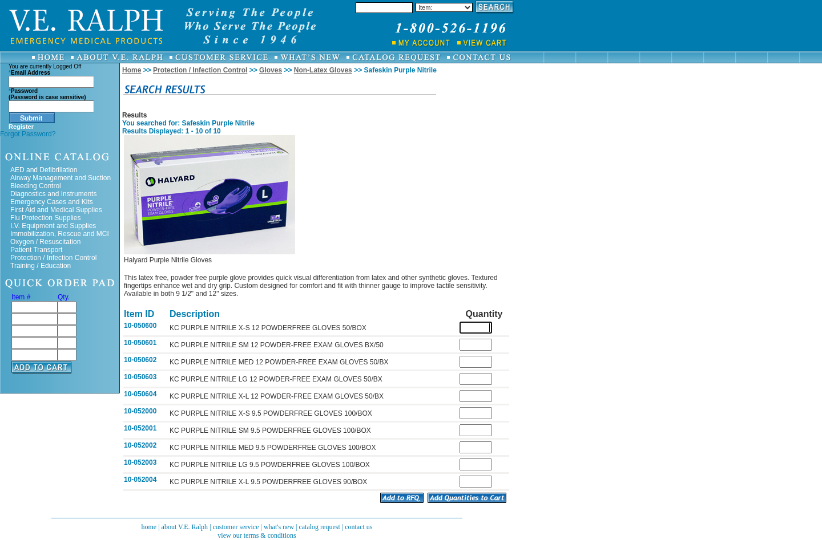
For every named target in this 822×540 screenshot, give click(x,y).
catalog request (319, 527)
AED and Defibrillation (43, 170)
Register (21, 126)
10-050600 (140, 326)
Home (131, 70)
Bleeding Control (35, 186)
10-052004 (140, 480)
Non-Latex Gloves (323, 70)
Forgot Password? (27, 134)
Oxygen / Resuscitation (45, 242)
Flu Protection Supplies (45, 218)
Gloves (270, 70)
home (148, 527)
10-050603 (140, 377)
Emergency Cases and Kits (51, 202)
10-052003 (140, 462)
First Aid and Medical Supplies (56, 210)
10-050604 (140, 394)
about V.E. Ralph (185, 527)
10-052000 (140, 411)
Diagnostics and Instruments (53, 194)
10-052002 (140, 445)
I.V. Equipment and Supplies (53, 226)
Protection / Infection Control (53, 258)
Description (195, 314)
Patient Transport (36, 250)
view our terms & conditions (256, 535)
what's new (279, 527)
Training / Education (40, 266)
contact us (358, 527)
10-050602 (140, 360)
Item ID (139, 314)
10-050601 (140, 343)
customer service (236, 527)
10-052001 (140, 428)
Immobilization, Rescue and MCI (59, 234)
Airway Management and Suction (60, 178)
